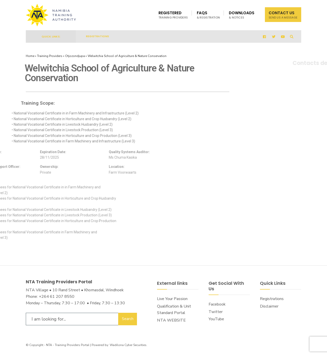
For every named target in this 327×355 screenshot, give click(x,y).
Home (30, 56)
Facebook (217, 304)
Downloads (241, 14)
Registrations (97, 36)
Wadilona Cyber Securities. (128, 345)
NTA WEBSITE (171, 320)
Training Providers (49, 56)
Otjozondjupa (75, 56)
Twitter (216, 312)
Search (127, 318)
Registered (173, 14)
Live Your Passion (172, 299)
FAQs (208, 14)
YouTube (216, 319)
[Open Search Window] (291, 36)
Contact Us (283, 14)
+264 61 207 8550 (56, 296)
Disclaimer (269, 306)
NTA (49, 345)
